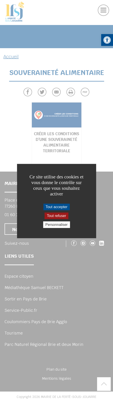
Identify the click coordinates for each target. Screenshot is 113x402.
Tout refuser (56, 216)
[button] (107, 40)
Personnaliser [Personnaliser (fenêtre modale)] (56, 225)
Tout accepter (56, 207)
